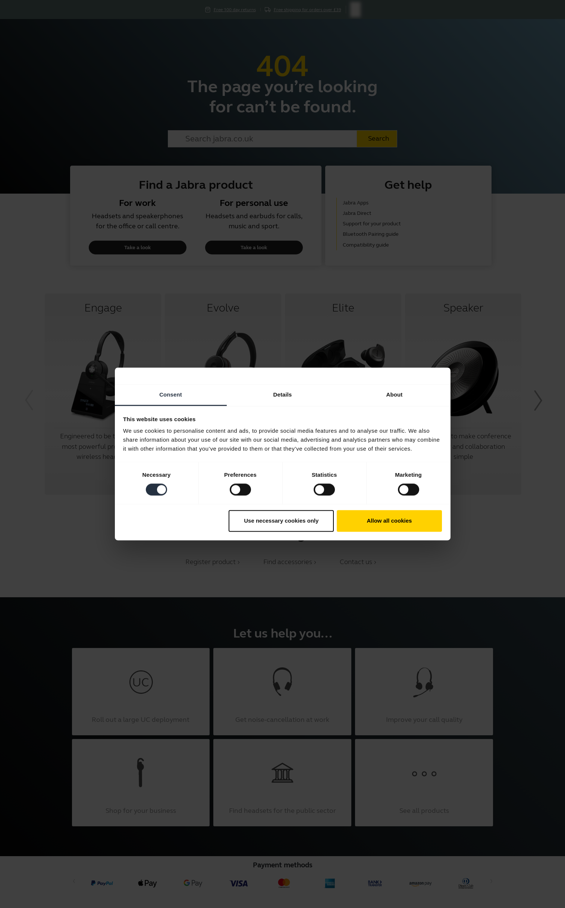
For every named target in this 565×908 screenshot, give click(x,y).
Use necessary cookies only (281, 520)
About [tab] (394, 394)
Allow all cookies (389, 520)
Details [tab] (282, 394)
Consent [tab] (170, 394)
